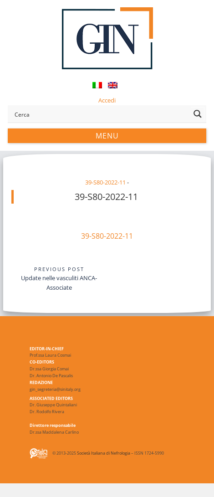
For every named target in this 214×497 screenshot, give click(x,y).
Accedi (107, 100)
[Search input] (101, 114)
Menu (107, 136)
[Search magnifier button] (197, 114)
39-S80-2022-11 (105, 182)
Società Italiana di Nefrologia (103, 453)
